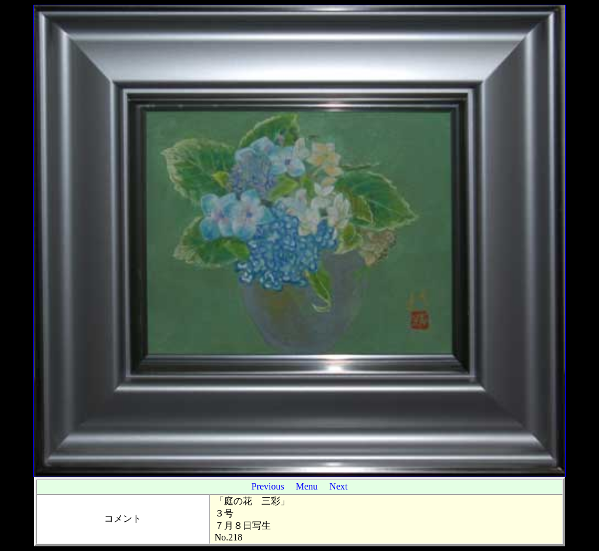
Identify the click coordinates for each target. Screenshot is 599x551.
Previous (268, 486)
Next (338, 486)
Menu (307, 486)
